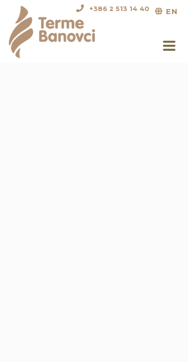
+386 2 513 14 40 (119, 9)
